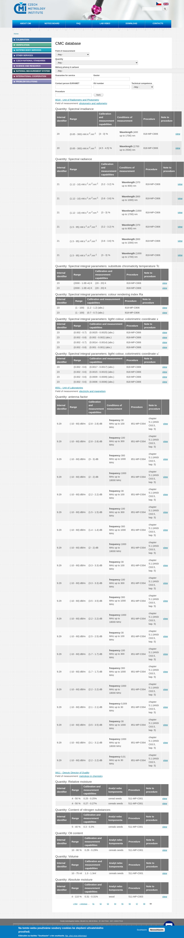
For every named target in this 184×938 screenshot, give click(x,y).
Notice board (52, 23)
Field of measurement (65, 51)
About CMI (25, 23)
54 (115, 904)
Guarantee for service (65, 75)
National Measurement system (33, 71)
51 (93, 904)
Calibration (22, 40)
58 (144, 904)
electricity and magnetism (92, 391)
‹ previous (83, 904)
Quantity (59, 59)
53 (108, 904)
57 (137, 904)
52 (101, 904)
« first (75, 904)
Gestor (97, 75)
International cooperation (31, 76)
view (178, 134)
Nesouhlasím (156, 930)
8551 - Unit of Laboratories (69, 387)
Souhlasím (142, 930)
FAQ (78, 23)
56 (130, 904)
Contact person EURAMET (67, 83)
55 (122, 904)
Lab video (105, 23)
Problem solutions (26, 82)
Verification (23, 45)
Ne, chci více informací (76, 935)
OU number (99, 83)
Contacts (158, 23)
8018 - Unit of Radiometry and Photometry (77, 100)
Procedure (60, 91)
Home (16, 34)
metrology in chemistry (91, 776)
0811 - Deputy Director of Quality (72, 772)
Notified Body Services (28, 50)
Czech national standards (30, 61)
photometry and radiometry (93, 103)
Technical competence (142, 83)
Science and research (28, 66)
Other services (24, 55)
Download (131, 23)
